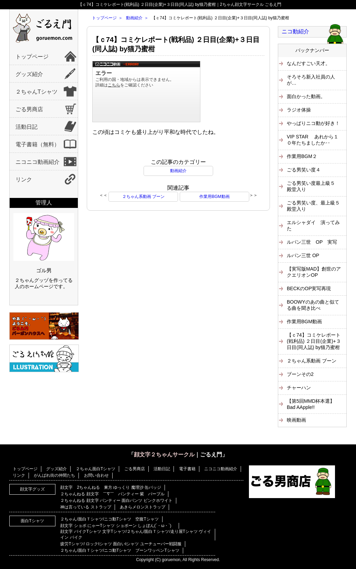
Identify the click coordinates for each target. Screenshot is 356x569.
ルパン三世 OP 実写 (312, 242)
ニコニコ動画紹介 (37, 162)
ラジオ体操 (299, 110)
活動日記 (26, 127)
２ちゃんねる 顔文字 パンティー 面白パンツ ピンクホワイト (116, 500)
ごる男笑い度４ (304, 169)
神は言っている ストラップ (85, 507)
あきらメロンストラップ (142, 507)
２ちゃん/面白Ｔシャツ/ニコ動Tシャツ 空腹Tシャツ (109, 519)
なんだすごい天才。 (308, 63)
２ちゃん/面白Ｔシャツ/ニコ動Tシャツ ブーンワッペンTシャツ (119, 550)
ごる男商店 (29, 109)
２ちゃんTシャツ (36, 92)
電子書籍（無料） (37, 144)
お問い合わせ (96, 475)
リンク (23, 179)
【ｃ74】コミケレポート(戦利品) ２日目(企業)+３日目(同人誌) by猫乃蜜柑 (314, 341)
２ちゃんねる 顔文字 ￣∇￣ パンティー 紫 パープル (112, 494)
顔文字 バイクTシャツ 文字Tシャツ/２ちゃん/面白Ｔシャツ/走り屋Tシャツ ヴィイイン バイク (135, 534)
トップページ (32, 57)
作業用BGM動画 (214, 196)
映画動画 (296, 420)
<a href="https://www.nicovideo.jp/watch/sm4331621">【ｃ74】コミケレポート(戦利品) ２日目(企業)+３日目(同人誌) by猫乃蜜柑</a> (146, 91)
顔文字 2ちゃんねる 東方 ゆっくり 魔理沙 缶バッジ (110, 487)
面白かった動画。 (306, 96)
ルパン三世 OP (303, 255)
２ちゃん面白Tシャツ (95, 468)
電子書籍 (187, 468)
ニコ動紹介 (295, 31)
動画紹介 (134, 17)
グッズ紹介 (29, 74)
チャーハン (299, 387)
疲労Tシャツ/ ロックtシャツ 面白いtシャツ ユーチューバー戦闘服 (120, 543)
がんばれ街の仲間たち (54, 475)
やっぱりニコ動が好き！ (313, 123)
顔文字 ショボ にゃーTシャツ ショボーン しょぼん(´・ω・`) (117, 525)
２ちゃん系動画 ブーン (143, 196)
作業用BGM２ (302, 156)
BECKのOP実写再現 (309, 288)
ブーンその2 (300, 374)
